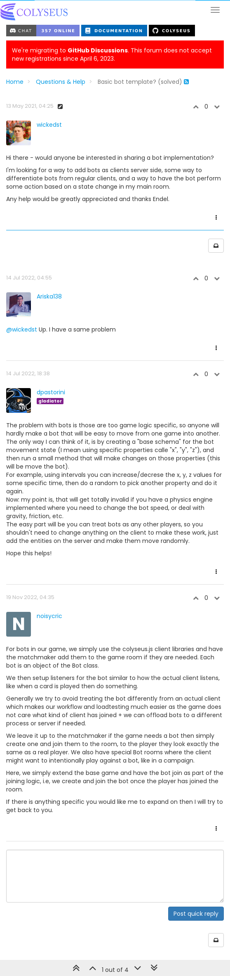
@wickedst (21, 329)
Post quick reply (196, 914)
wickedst (49, 125)
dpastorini (51, 392)
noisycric (49, 616)
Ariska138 (49, 296)
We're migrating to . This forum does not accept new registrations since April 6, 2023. (112, 54)
